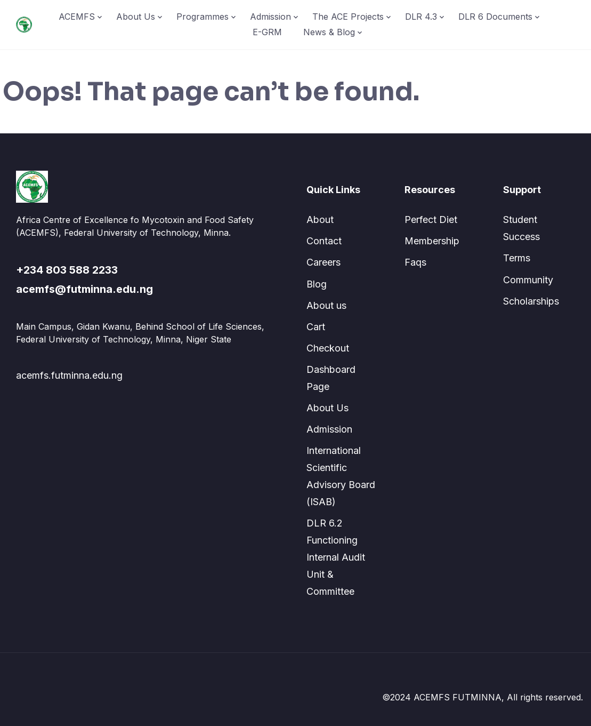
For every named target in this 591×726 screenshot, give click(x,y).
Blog (316, 284)
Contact (324, 240)
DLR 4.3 (421, 16)
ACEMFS (77, 16)
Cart (315, 326)
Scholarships (531, 301)
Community (528, 279)
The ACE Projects (348, 16)
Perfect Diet (430, 219)
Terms (516, 258)
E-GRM (267, 32)
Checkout (327, 348)
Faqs (415, 262)
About (320, 219)
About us (326, 305)
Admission (270, 16)
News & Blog (329, 32)
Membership (431, 240)
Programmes (202, 16)
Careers (323, 262)
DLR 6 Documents (495, 16)
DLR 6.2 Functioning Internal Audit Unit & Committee (335, 557)
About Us (135, 16)
